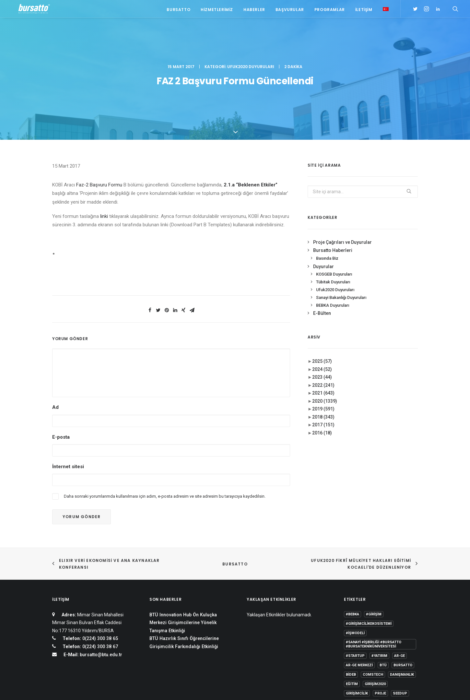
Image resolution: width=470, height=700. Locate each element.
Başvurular (290, 10)
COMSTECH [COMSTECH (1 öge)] (373, 607)
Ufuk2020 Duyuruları (250, 34)
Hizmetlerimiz (217, 10)
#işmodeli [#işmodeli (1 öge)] (355, 565)
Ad (55, 339)
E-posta (61, 369)
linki (104, 148)
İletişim (363, 10)
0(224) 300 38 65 (99, 570)
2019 (323, 341)
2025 (322, 293)
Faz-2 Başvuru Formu (99, 117)
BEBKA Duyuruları (332, 237)
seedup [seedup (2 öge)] (400, 625)
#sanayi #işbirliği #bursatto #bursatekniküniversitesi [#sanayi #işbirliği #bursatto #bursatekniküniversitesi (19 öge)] (373, 576)
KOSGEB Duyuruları (334, 206)
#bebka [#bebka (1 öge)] (352, 546)
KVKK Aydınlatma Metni (74, 687)
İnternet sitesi (68, 399)
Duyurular (323, 198)
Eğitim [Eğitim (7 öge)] (352, 616)
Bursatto (178, 10)
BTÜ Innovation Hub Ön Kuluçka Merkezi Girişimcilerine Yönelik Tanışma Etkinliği (183, 554)
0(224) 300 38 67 (99, 578)
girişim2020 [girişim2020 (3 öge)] (375, 616)
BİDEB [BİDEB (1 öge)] (351, 607)
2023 (322, 309)
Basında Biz (327, 190)
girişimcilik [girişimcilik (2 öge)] (357, 625)
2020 (324, 333)
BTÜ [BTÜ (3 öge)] (383, 597)
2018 (323, 349)
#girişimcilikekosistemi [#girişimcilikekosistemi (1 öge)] (369, 556)
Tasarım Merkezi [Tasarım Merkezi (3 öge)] (362, 635)
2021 (323, 325)
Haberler (254, 10)
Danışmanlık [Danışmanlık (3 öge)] (402, 607)
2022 (323, 317)
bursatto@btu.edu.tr (101, 586)
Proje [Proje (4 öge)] (380, 625)
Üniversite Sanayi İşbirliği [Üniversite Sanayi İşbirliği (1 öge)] (371, 644)
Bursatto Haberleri (332, 182)
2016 (322, 365)
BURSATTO (235, 496)
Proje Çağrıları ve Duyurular (342, 174)
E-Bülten (322, 245)
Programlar (329, 10)
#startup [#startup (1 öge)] (355, 588)
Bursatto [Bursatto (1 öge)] (403, 597)
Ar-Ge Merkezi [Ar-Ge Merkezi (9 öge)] (359, 597)
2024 (322, 301)
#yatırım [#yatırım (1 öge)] (379, 588)
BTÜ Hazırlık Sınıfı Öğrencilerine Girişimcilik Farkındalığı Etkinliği (184, 574)
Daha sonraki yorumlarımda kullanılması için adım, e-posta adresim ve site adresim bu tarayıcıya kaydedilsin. (164, 428)
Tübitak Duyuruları (333, 214)
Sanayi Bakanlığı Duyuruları (341, 229)
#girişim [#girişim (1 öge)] (374, 546)
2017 (323, 357)
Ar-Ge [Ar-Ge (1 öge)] (399, 588)
